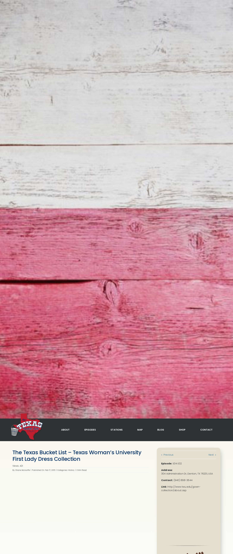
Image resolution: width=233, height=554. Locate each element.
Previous (169, 454)
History (71, 470)
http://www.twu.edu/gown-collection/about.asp (180, 488)
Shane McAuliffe (22, 470)
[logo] (26, 413)
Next (211, 454)
